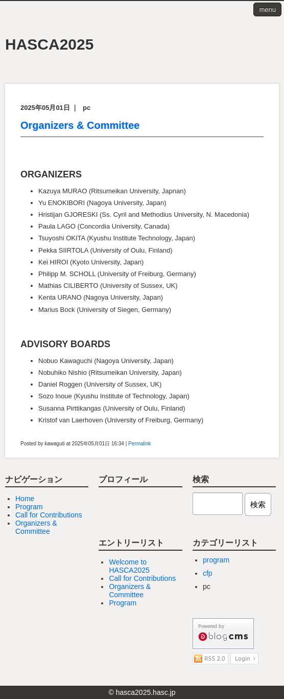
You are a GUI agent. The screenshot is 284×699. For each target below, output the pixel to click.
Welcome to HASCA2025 (129, 566)
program (216, 560)
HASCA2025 (49, 44)
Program (29, 507)
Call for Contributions (48, 515)
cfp (207, 573)
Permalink (139, 443)
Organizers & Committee (79, 125)
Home (24, 498)
